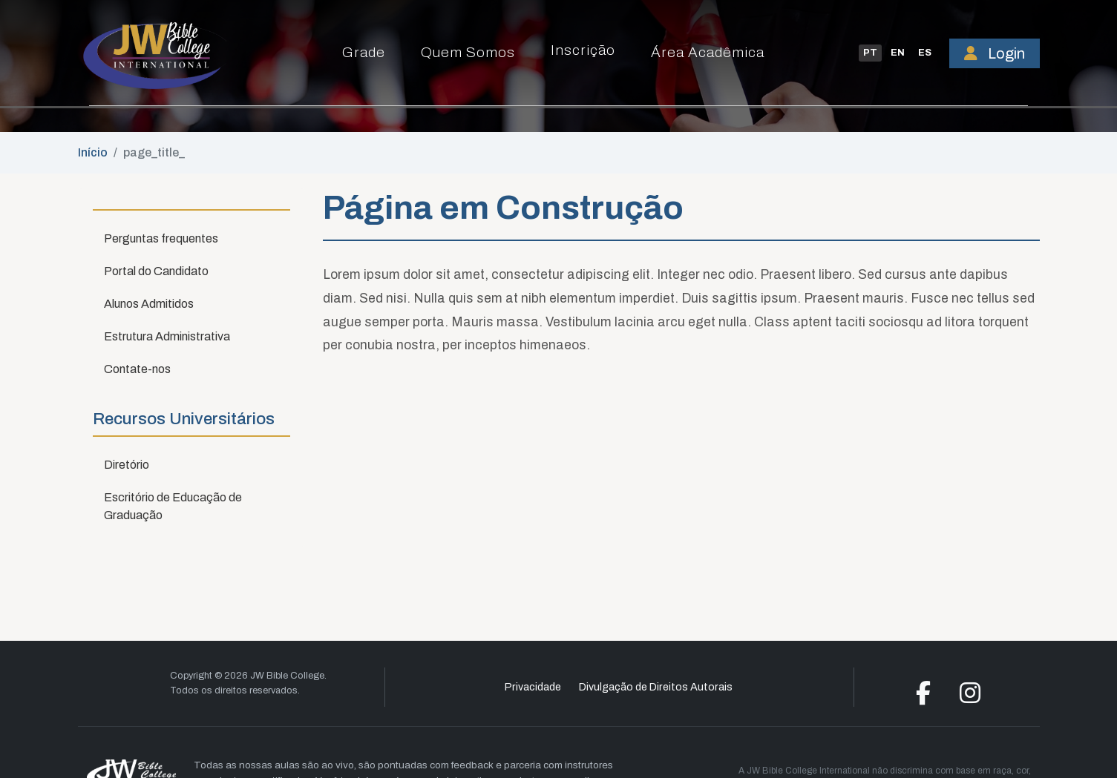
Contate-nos (137, 369)
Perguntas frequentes (161, 238)
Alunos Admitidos (149, 303)
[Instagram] (970, 697)
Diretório (126, 464)
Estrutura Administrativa (167, 336)
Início (93, 152)
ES (924, 52)
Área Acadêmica (707, 52)
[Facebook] (923, 697)
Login (994, 53)
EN (898, 52)
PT (870, 52)
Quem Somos (468, 52)
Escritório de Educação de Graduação (173, 506)
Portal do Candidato (156, 271)
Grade (363, 52)
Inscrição (583, 50)
